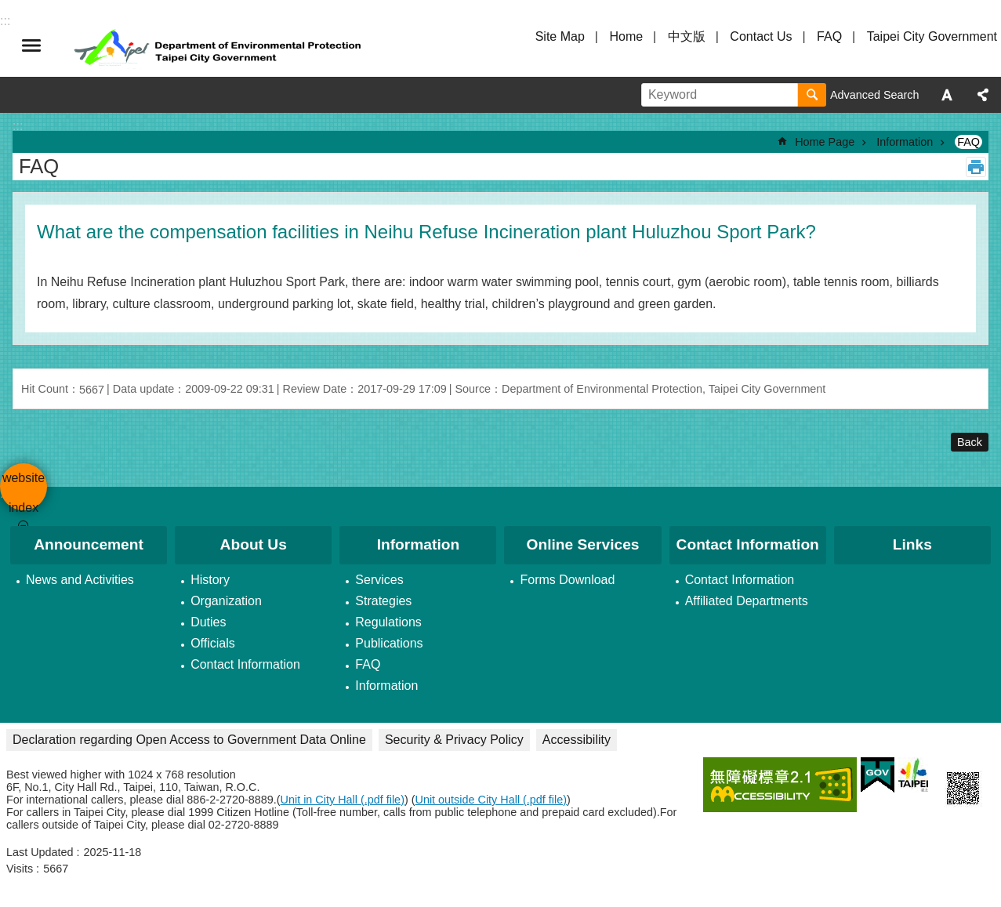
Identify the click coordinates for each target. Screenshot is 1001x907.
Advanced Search (874, 95)
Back (969, 442)
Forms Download (567, 579)
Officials (212, 643)
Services (379, 579)
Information (904, 142)
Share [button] (983, 95)
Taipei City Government (932, 36)
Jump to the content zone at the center (8, 8)
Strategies (383, 601)
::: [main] (18, 125)
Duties (208, 622)
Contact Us (761, 36)
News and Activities (80, 579)
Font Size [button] (947, 95)
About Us (253, 544)
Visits (19, 868)
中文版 (686, 36)
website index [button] (31, 45)
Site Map (560, 36)
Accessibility (576, 739)
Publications (389, 643)
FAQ (829, 36)
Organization (226, 601)
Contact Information (245, 664)
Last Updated (40, 852)
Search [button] (812, 95)
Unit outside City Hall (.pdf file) (491, 799)
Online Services (583, 544)
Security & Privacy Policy (454, 739)
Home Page (824, 142)
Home (626, 36)
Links (912, 544)
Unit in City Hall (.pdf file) (342, 799)
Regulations (388, 622)
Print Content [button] (976, 167)
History (210, 579)
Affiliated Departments (746, 601)
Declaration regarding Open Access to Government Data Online (189, 739)
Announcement (88, 544)
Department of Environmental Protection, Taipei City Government (219, 45)
